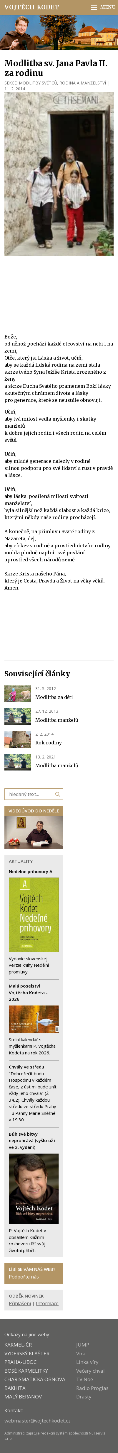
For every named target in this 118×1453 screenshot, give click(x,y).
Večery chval (90, 1370)
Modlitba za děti (54, 697)
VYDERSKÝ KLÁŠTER (26, 1353)
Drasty (84, 1396)
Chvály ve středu (26, 1067)
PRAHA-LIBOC (20, 1362)
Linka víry (87, 1362)
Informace (47, 1303)
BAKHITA (15, 1388)
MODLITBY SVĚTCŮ (38, 83)
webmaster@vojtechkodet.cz (37, 1420)
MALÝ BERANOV (23, 1396)
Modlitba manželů (56, 720)
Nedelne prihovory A (30, 871)
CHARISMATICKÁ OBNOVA (34, 1379)
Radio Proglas (92, 1388)
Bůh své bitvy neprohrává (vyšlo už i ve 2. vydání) (32, 1140)
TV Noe (84, 1379)
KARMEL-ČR (18, 1344)
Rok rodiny (48, 743)
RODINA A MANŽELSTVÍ (82, 83)
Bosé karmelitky (26, 1370)
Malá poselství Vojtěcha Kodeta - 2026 (28, 992)
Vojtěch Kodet (31, 7)
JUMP (82, 1344)
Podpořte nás (24, 1277)
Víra (81, 1353)
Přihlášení (20, 1303)
